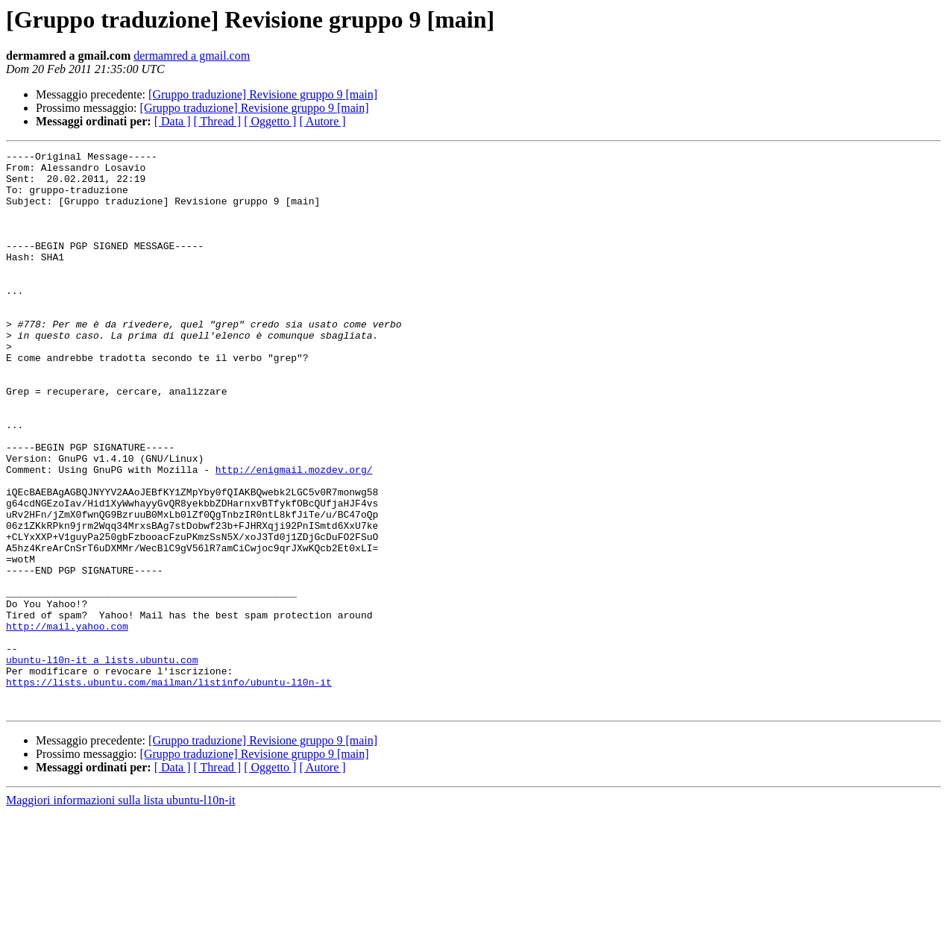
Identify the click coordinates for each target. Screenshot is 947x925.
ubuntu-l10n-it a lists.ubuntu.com (102, 762)
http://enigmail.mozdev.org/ (294, 534)
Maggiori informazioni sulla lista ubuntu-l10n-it (121, 912)
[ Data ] (172, 121)
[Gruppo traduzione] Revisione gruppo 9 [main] (262, 94)
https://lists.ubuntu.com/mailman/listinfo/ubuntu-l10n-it (169, 789)
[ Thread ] (218, 121)
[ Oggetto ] (270, 121)
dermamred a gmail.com (191, 55)
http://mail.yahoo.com (67, 722)
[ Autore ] (322, 121)
